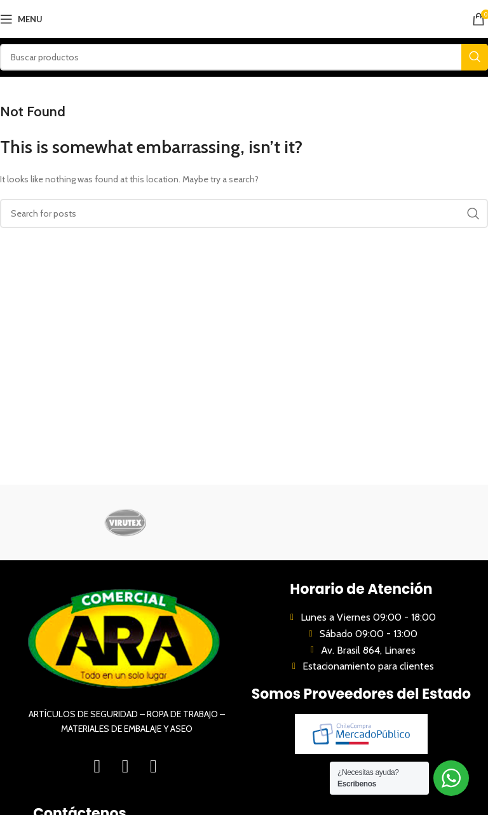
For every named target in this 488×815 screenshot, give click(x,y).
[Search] (244, 57)
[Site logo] (244, 18)
